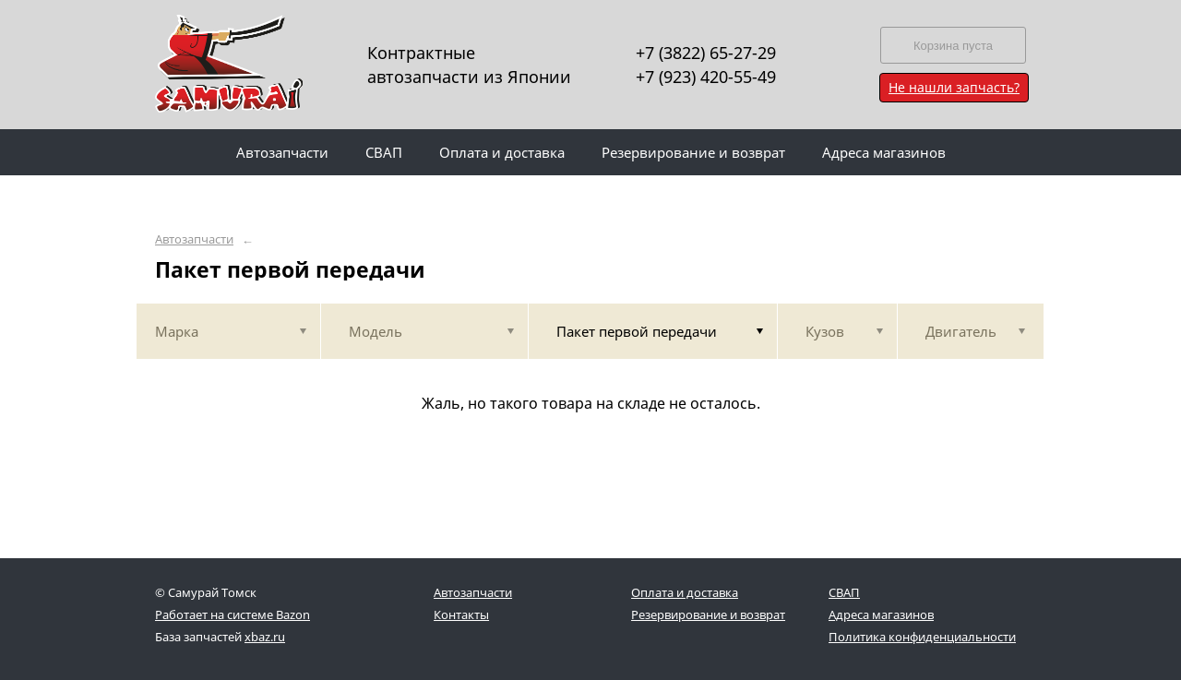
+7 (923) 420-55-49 (706, 77)
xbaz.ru (265, 636)
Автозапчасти (194, 239)
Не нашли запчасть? (954, 87)
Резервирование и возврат (708, 614)
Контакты (461, 614)
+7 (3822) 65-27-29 (706, 53)
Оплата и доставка (684, 592)
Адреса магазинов (881, 614)
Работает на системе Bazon (232, 614)
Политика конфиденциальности (922, 636)
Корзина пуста (953, 46)
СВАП (844, 592)
